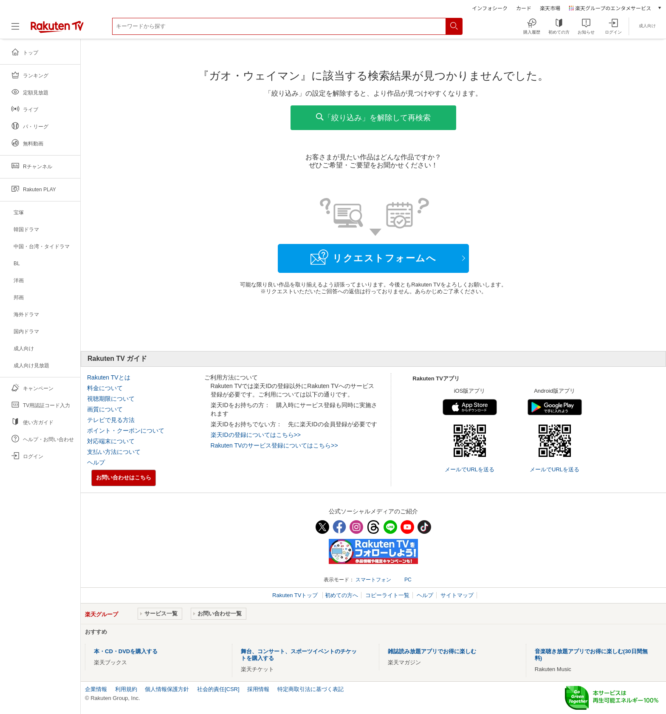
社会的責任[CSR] (218, 689)
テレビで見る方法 (111, 419)
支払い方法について (114, 451)
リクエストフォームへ (373, 257)
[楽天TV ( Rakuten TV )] (57, 29)
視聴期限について (111, 398)
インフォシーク (490, 7)
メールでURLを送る (469, 469)
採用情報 (258, 689)
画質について (105, 409)
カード (523, 7)
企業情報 (96, 689)
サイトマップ (457, 595)
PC (408, 580)
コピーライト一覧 (387, 595)
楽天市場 (550, 7)
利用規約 (126, 689)
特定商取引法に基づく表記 (310, 689)
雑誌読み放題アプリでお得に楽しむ (432, 651)
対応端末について (111, 441)
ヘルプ (96, 462)
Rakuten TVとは (108, 377)
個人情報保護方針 (167, 689)
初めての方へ (341, 595)
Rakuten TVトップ (295, 595)
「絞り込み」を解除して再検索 (373, 117)
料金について (105, 388)
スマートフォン (373, 580)
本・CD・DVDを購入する (126, 651)
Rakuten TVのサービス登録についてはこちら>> (274, 445)
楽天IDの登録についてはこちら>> (256, 434)
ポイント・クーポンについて (125, 430)
